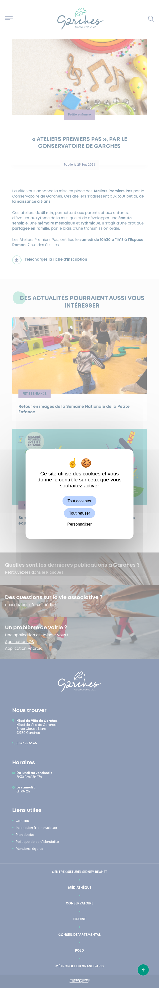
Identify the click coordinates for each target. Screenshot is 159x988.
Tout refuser (79, 513)
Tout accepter (79, 501)
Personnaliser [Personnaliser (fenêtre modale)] (79, 524)
